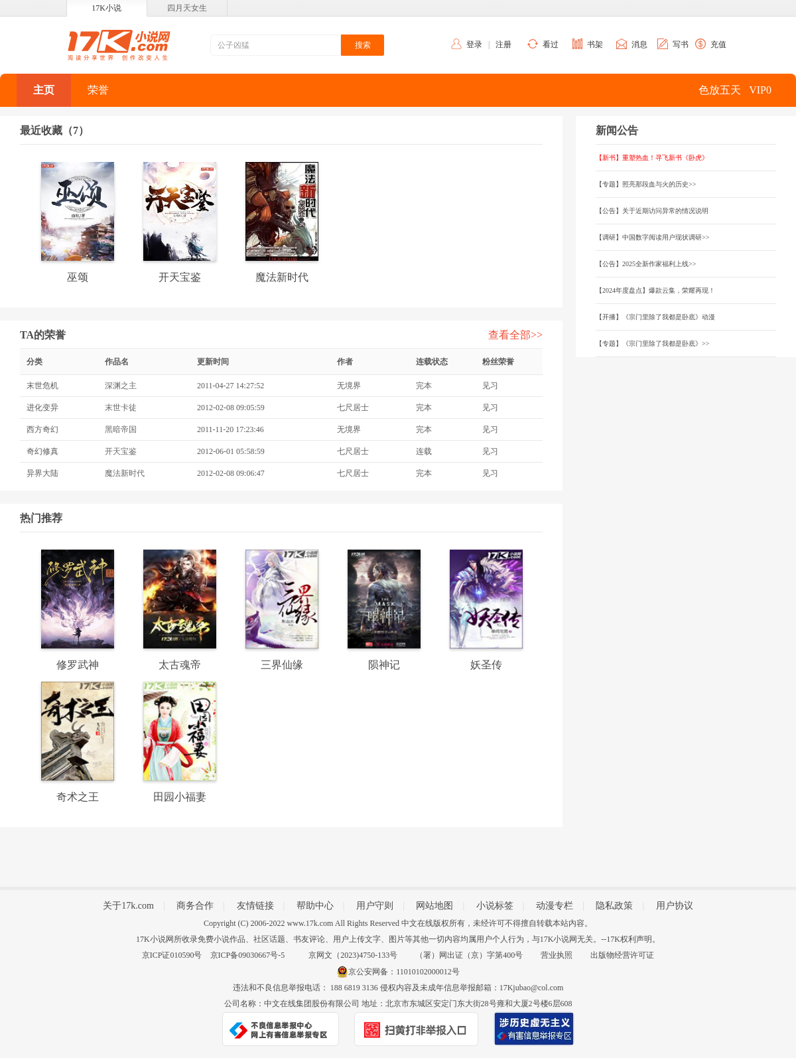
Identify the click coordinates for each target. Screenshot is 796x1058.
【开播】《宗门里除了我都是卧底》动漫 (655, 317)
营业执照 (556, 955)
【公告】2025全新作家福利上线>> (646, 263)
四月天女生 (187, 8)
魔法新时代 (125, 473)
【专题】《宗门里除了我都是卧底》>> (652, 343)
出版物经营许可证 (622, 955)
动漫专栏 (554, 906)
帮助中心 (315, 906)
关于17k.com (128, 906)
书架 (595, 44)
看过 (551, 44)
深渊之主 (121, 385)
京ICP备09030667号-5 (247, 955)
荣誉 (98, 90)
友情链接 (255, 906)
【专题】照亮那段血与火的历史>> (646, 184)
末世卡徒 (121, 407)
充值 (718, 44)
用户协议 (674, 906)
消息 (639, 44)
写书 (681, 44)
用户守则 (374, 906)
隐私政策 (614, 906)
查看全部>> (515, 334)
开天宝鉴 (121, 451)
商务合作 (195, 906)
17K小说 (106, 8)
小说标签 (494, 906)
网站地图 (434, 906)
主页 (43, 90)
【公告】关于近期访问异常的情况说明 (652, 210)
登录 (474, 44)
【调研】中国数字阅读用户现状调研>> (652, 237)
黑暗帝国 (121, 429)
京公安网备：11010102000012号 (404, 971)
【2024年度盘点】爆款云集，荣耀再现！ (655, 290)
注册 (503, 44)
